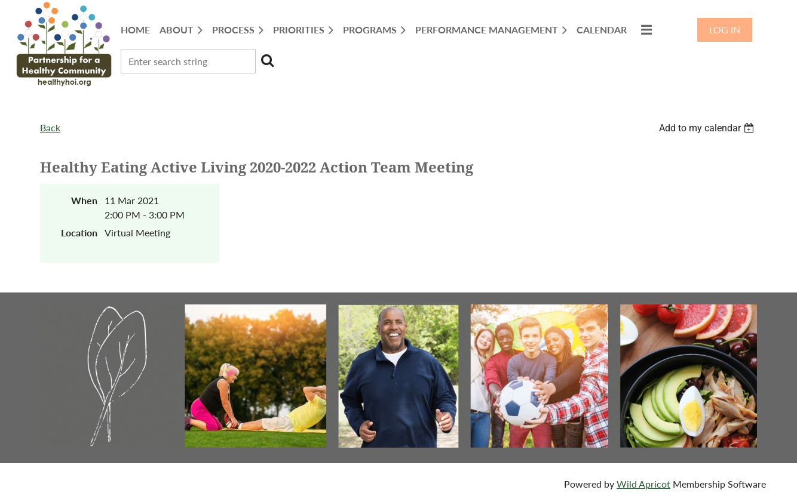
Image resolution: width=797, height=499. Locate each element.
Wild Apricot (643, 483)
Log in (724, 29)
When (84, 200)
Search (267, 60)
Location (79, 232)
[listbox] (708, 128)
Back (50, 127)
